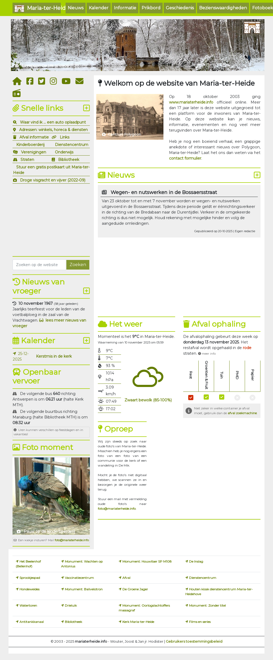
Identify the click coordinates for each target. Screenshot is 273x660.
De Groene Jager (135, 589)
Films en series (200, 622)
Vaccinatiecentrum (79, 578)
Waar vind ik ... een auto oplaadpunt (53, 122)
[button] (247, 347)
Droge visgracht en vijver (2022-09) (52, 180)
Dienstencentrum (71, 144)
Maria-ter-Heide (37, 8)
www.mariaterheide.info (191, 102)
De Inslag (196, 561)
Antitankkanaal (31, 622)
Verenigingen (33, 152)
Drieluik (71, 605)
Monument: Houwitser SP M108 (147, 561)
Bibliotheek (68, 159)
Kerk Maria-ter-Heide (138, 622)
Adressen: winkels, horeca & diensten (53, 129)
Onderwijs (64, 152)
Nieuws (75, 7)
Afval (126, 578)
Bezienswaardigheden (223, 7)
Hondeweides (29, 589)
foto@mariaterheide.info (72, 540)
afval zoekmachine (242, 413)
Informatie (125, 7)
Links (64, 137)
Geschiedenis (180, 7)
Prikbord (151, 7)
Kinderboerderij (30, 144)
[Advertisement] (51, 219)
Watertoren (28, 605)
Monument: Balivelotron (84, 589)
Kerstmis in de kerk (54, 356)
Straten (27, 159)
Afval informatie (34, 137)
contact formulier (185, 158)
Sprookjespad (29, 578)
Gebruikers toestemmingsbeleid (194, 641)
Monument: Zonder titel (207, 605)
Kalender (99, 7)
